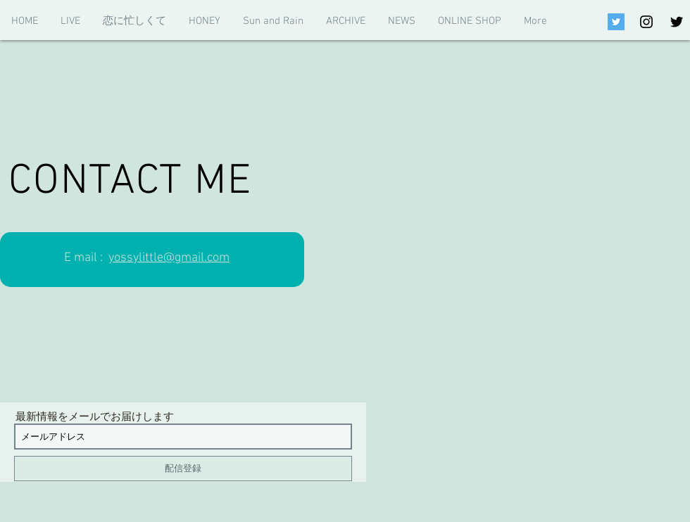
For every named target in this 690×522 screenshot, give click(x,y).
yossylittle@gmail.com (169, 257)
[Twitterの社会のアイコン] (616, 21)
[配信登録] (183, 468)
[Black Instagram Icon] (646, 21)
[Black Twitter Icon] (676, 21)
